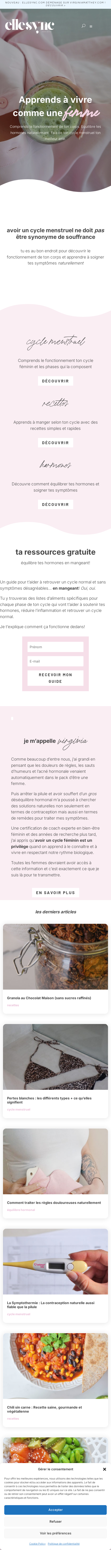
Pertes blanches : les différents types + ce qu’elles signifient (49, 1100)
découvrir (55, 380)
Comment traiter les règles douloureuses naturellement (54, 1202)
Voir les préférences (55, 1533)
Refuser (56, 1521)
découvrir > (56, 5)
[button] (104, 1469)
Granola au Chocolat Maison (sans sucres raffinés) (49, 998)
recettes (13, 1005)
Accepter (55, 1510)
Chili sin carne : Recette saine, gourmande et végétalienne (44, 1409)
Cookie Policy (37, 1543)
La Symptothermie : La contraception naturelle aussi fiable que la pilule (50, 1305)
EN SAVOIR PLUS (55, 892)
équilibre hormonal (21, 1210)
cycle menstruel (18, 1109)
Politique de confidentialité (64, 1543)
